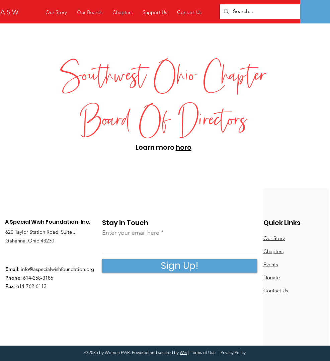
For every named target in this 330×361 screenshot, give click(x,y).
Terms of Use (203, 352)
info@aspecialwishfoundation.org (57, 269)
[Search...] (270, 11)
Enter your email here (130, 233)
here (183, 147)
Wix (183, 352)
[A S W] (36, 12)
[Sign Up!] (179, 266)
